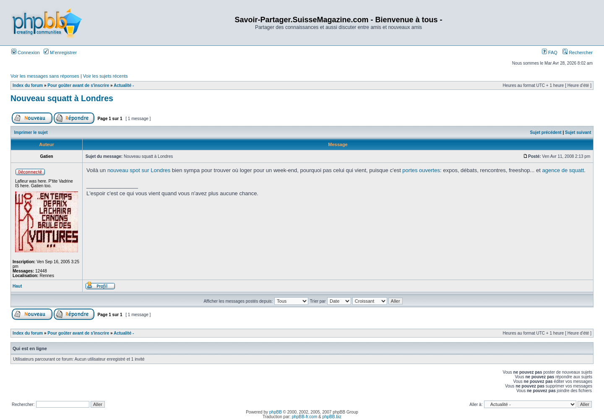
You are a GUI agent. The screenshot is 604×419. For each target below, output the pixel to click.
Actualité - (124, 85)
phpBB (275, 412)
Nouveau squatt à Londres (61, 98)
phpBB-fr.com (305, 416)
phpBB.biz (331, 416)
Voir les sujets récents (105, 76)
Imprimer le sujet (31, 132)
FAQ (549, 52)
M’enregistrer (60, 52)
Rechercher (577, 52)
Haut (17, 286)
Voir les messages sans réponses (44, 76)
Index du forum (28, 85)
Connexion (25, 52)
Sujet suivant (578, 132)
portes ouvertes (421, 170)
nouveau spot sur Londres (138, 170)
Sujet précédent (546, 132)
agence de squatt (563, 170)
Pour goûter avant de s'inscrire (78, 85)
